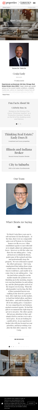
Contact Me (19, 27)
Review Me (15, 68)
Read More (6, 94)
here (8, 408)
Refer (23, 68)
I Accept (31, 403)
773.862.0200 (31, 7)
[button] (36, 403)
